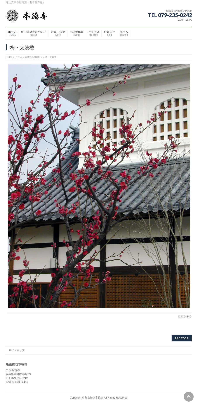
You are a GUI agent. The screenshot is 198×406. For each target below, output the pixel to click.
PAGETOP (182, 337)
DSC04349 (184, 316)
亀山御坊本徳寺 (94, 397)
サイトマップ (16, 349)
